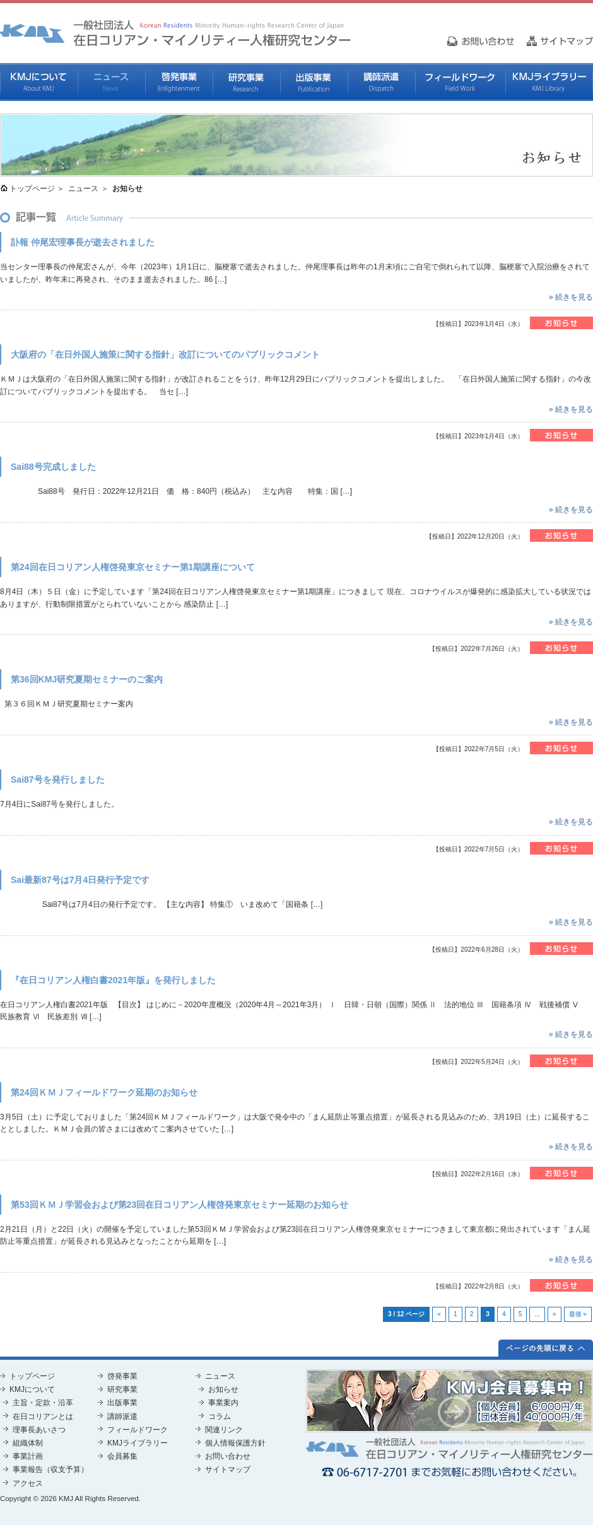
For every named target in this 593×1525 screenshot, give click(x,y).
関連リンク (224, 1429)
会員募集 (122, 1456)
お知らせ (223, 1389)
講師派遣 (381, 82)
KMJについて (39, 82)
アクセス (28, 1483)
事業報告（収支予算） (50, 1469)
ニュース (111, 82)
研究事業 (246, 82)
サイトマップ (227, 1469)
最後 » (578, 1314)
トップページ (32, 188)
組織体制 (28, 1443)
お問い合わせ (227, 1456)
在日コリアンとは (43, 1416)
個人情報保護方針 (235, 1443)
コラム (219, 1416)
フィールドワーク (460, 82)
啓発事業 (179, 82)
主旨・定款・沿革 (43, 1402)
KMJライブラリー (549, 82)
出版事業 (314, 82)
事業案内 (223, 1402)
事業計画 (28, 1456)
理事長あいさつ (39, 1429)
